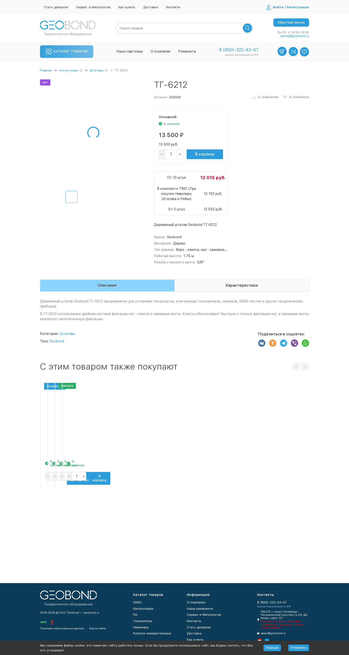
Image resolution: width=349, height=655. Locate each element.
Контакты (173, 7)
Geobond (56, 341)
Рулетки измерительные (152, 633)
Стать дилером (56, 7)
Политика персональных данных (62, 628)
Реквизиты (187, 51)
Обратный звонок (291, 22)
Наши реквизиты (200, 608)
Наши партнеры (129, 51)
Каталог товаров (66, 51)
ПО (135, 614)
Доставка (150, 7)
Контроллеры (143, 608)
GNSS (137, 602)
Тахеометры (142, 621)
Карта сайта (97, 628)
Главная (46, 70)
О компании (160, 51)
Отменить (299, 647)
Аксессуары (68, 70)
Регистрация (298, 7)
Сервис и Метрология (93, 7)
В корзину (205, 154)
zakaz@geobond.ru (294, 36)
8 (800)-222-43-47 (238, 49)
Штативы (96, 70)
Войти (278, 7)
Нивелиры (141, 627)
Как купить (126, 7)
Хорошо (272, 647)
